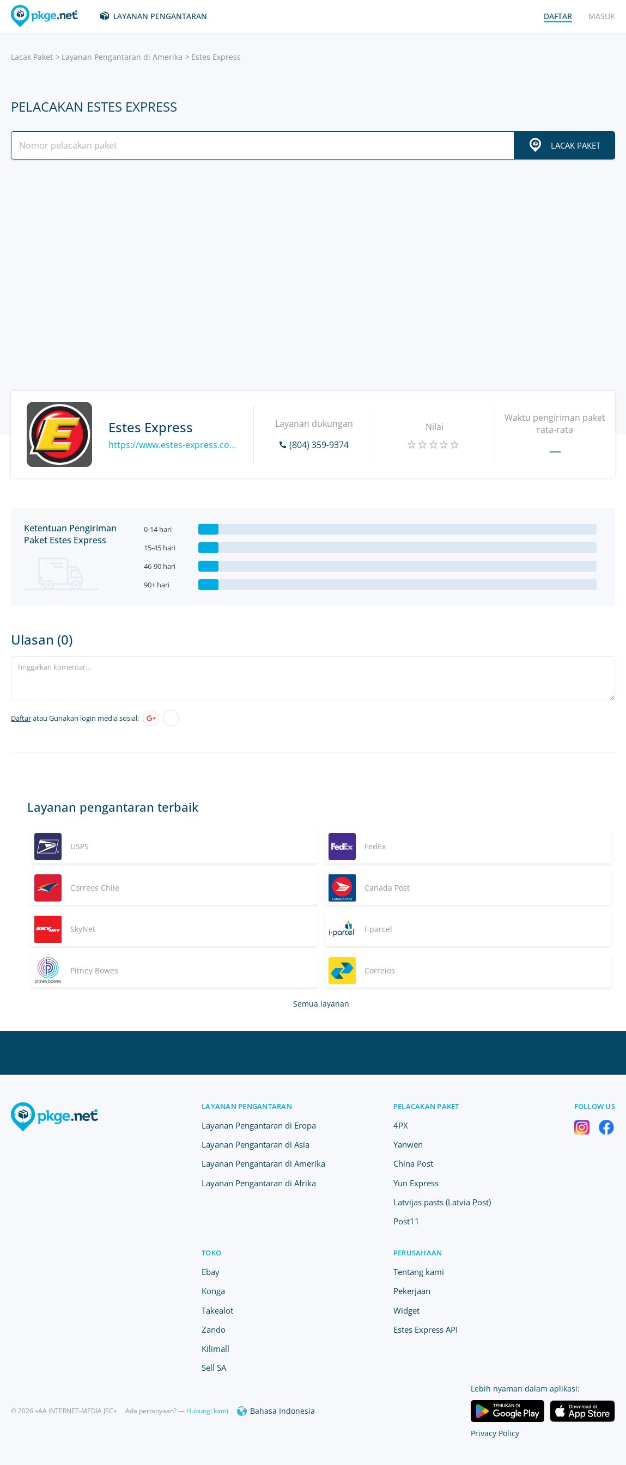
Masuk (601, 16)
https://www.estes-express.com (172, 444)
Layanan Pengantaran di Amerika (122, 57)
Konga (213, 1290)
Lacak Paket (32, 57)
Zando (214, 1329)
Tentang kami (418, 1271)
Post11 (406, 1221)
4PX (400, 1125)
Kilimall (215, 1348)
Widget (406, 1310)
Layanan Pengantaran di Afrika (259, 1183)
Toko (211, 1253)
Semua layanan (321, 1003)
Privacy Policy (495, 1433)
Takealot (217, 1310)
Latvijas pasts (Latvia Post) (442, 1202)
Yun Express (416, 1183)
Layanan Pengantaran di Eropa (259, 1125)
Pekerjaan (411, 1290)
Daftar (21, 718)
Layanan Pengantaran (160, 16)
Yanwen (408, 1144)
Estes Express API (425, 1329)
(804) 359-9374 (319, 445)
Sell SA (214, 1367)
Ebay (211, 1271)
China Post (413, 1163)
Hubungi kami (207, 1410)
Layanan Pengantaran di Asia (255, 1144)
